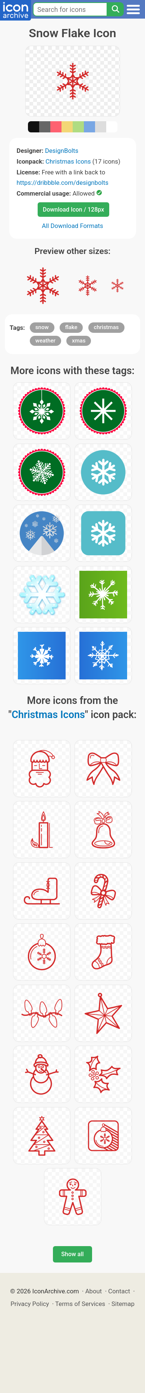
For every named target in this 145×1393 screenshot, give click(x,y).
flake (71, 327)
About (93, 1291)
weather (45, 340)
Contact (119, 1291)
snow (42, 327)
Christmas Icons (68, 161)
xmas (78, 340)
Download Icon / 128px (73, 209)
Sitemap (123, 1303)
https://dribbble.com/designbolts (62, 182)
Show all (72, 1254)
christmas (106, 327)
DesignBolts (62, 150)
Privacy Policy (29, 1303)
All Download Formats (72, 225)
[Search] (115, 9)
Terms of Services (80, 1303)
